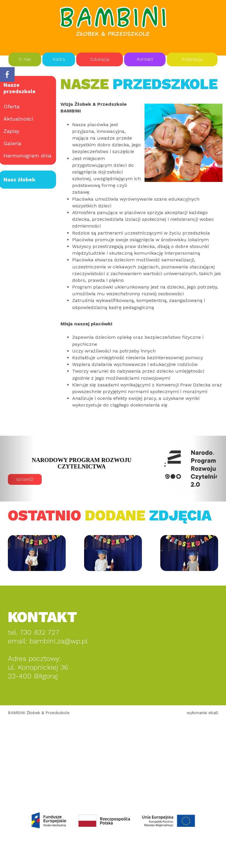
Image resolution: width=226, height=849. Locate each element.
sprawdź (61, 479)
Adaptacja (192, 59)
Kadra (59, 59)
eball (213, 712)
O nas (25, 59)
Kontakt (145, 59)
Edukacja (99, 59)
